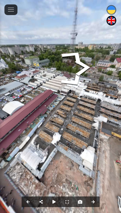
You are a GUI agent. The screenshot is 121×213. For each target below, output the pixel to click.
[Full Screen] (67, 201)
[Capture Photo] (80, 201)
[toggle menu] (10, 9)
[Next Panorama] (93, 201)
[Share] (41, 201)
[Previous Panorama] (28, 201)
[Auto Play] (54, 201)
